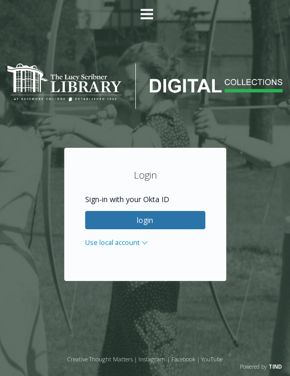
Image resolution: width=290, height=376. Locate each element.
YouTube (212, 359)
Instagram (152, 359)
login (145, 220)
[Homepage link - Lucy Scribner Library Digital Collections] (145, 106)
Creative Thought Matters (100, 359)
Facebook (183, 359)
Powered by (261, 366)
